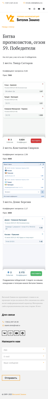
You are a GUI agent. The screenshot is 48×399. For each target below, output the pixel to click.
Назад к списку (8, 27)
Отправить (11, 377)
